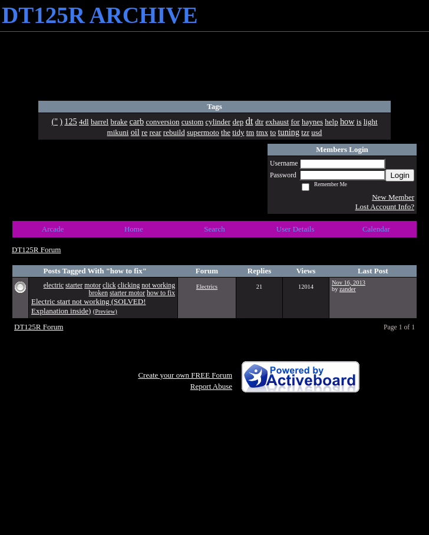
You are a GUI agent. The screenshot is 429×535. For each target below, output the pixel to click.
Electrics (206, 286)
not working (158, 285)
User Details (295, 228)
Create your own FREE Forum (185, 375)
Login (400, 175)
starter (73, 285)
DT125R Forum (36, 249)
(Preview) (105, 311)
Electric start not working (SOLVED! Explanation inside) (88, 306)
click (109, 285)
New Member (393, 197)
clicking (129, 285)
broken (98, 293)
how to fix (161, 293)
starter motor (127, 293)
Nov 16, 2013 (348, 282)
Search (214, 228)
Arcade (53, 228)
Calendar (376, 228)
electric (54, 285)
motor (92, 285)
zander (347, 289)
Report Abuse (211, 386)
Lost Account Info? (384, 206)
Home (133, 228)
